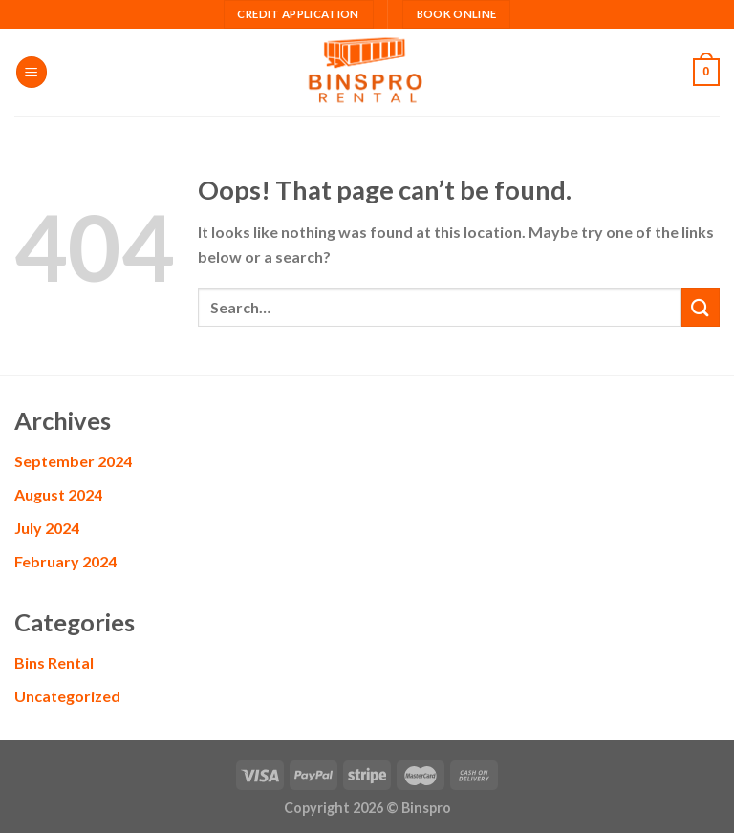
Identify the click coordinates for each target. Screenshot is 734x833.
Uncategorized (67, 696)
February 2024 (65, 561)
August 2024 (58, 494)
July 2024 (46, 528)
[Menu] (31, 72)
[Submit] (700, 307)
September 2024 (73, 461)
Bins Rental (54, 662)
